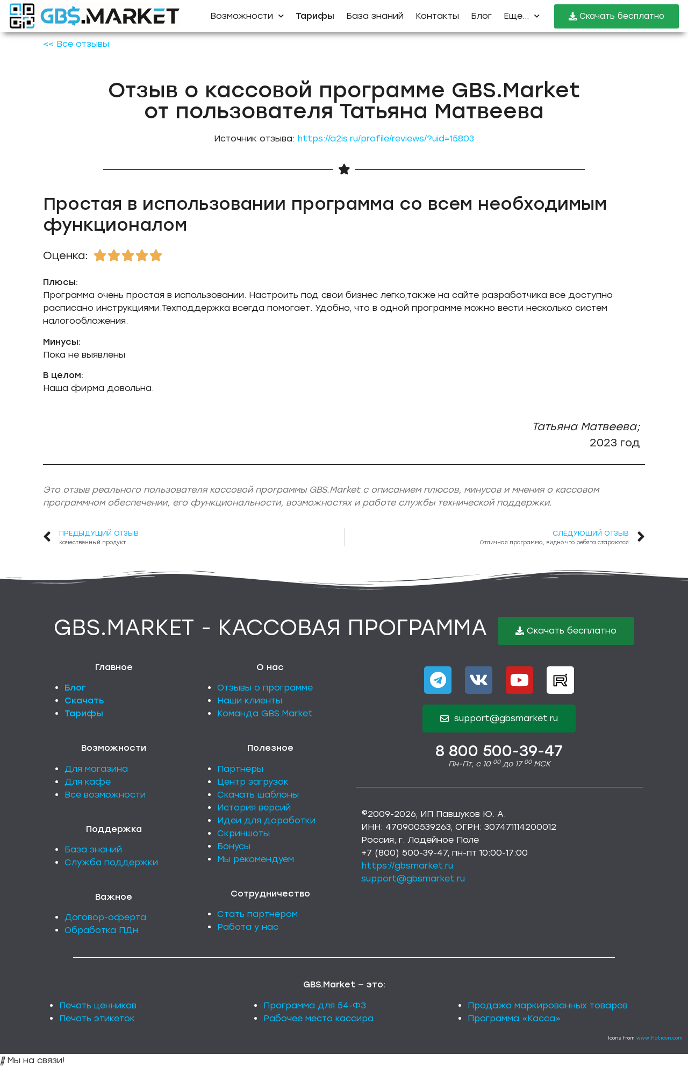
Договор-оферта (105, 917)
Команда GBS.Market (265, 713)
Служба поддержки (111, 862)
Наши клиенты (249, 700)
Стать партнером (257, 914)
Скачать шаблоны (258, 794)
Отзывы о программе (265, 687)
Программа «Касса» (514, 1018)
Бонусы (233, 846)
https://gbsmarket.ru (407, 865)
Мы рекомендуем (255, 859)
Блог (481, 16)
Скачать (84, 700)
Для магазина (96, 769)
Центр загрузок (253, 782)
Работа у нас (247, 927)
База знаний (375, 16)
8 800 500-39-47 (499, 751)
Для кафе (87, 782)
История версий (254, 807)
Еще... (522, 16)
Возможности (247, 16)
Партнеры (240, 769)
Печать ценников (98, 1005)
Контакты (437, 16)
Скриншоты (243, 833)
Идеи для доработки (266, 820)
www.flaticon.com (659, 1038)
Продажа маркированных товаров (548, 1005)
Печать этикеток (97, 1018)
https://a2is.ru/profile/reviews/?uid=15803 (385, 138)
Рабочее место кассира (318, 1018)
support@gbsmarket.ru (413, 878)
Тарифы (83, 713)
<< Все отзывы (76, 44)
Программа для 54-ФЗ (314, 1005)
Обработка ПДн (101, 930)
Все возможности (105, 794)
